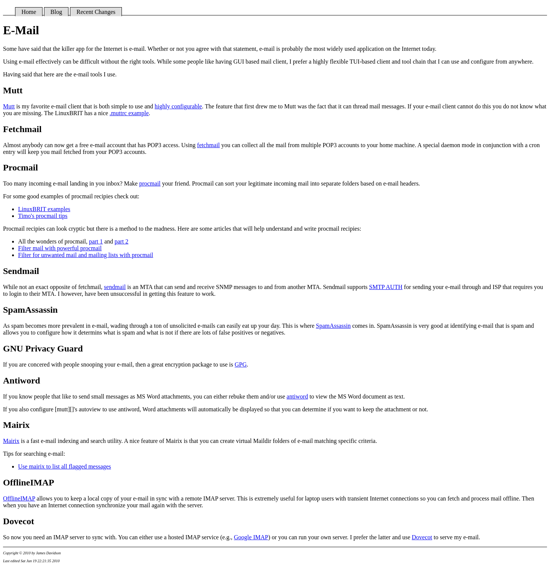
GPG (241, 364)
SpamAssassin (333, 326)
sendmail (115, 287)
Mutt (9, 106)
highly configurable (178, 106)
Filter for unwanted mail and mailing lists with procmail (85, 255)
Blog (56, 12)
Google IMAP (251, 537)
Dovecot (422, 537)
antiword (297, 396)
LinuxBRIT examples (44, 209)
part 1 (96, 241)
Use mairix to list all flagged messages (64, 466)
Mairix (11, 441)
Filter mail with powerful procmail (60, 248)
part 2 (121, 241)
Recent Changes (95, 12)
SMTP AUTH (386, 287)
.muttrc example (129, 113)
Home (28, 12)
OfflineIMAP (19, 498)
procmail (150, 183)
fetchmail (208, 145)
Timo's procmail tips (42, 216)
